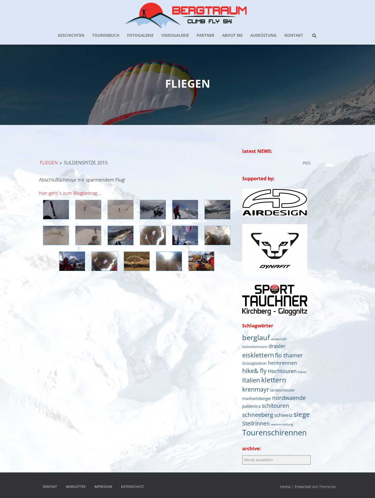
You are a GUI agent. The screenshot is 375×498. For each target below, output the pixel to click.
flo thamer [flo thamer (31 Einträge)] (289, 355)
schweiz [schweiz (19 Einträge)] (283, 414)
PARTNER (205, 35)
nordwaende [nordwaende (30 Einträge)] (289, 397)
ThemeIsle (327, 486)
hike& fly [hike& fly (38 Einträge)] (254, 371)
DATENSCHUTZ (132, 486)
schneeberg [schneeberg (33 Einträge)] (257, 415)
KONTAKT (293, 35)
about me (232, 35)
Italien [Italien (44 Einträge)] (251, 380)
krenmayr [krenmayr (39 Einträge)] (255, 389)
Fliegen (49, 162)
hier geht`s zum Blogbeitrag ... (70, 193)
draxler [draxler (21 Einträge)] (276, 346)
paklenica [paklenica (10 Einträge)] (251, 406)
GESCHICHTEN (71, 35)
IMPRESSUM (103, 486)
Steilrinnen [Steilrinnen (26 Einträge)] (256, 423)
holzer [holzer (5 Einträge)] (302, 372)
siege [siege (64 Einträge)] (301, 414)
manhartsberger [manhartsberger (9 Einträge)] (256, 398)
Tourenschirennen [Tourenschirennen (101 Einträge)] (274, 432)
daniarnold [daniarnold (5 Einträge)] (278, 339)
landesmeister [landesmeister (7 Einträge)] (282, 390)
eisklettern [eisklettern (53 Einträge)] (258, 354)
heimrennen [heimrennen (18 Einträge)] (282, 362)
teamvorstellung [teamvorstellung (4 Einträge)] (282, 424)
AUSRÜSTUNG (263, 35)
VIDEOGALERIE (175, 35)
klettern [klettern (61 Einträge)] (273, 380)
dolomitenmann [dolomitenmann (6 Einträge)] (254, 346)
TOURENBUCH (105, 35)
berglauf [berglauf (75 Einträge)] (256, 337)
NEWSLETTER (75, 486)
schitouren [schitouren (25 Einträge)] (275, 405)
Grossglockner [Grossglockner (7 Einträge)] (254, 363)
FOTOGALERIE (140, 35)
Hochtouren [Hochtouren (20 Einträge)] (282, 371)
